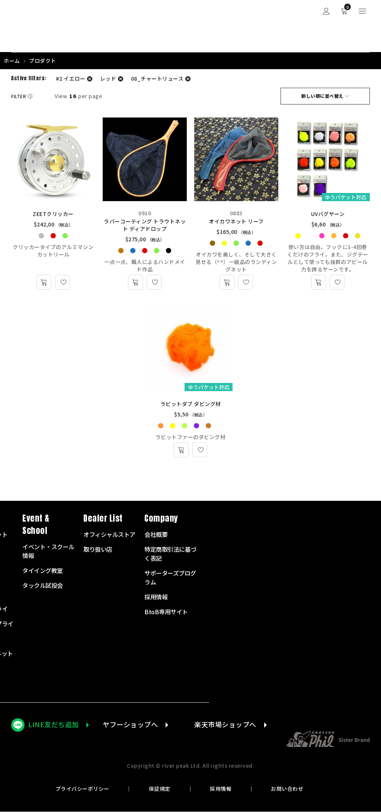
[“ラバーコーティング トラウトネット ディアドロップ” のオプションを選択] (135, 283)
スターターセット (156, 534)
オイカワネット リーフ (236, 221)
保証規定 (159, 789)
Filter (18, 96)
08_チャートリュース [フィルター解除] (157, 78)
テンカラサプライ (156, 609)
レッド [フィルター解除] (108, 78)
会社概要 (327, 534)
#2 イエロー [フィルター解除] (71, 78)
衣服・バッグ (150, 638)
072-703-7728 (39, 614)
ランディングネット (159, 653)
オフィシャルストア (281, 534)
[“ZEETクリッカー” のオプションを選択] (44, 283)
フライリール (150, 564)
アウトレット (150, 683)
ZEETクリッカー (53, 214)
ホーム (12, 60)
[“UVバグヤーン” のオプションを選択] (318, 283)
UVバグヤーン (328, 214)
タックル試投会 (214, 585)
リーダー (144, 594)
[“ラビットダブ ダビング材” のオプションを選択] (181, 450)
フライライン (150, 579)
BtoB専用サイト (338, 612)
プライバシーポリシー (82, 789)
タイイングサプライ (159, 623)
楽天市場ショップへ (225, 724)
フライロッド (150, 549)
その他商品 (147, 668)
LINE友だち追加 (53, 724)
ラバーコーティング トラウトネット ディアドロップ (145, 225)
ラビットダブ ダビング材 (190, 404)
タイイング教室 (214, 570)
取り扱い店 (269, 549)
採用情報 (220, 789)
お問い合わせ (287, 789)
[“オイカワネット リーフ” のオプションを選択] (227, 283)
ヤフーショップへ (130, 724)
